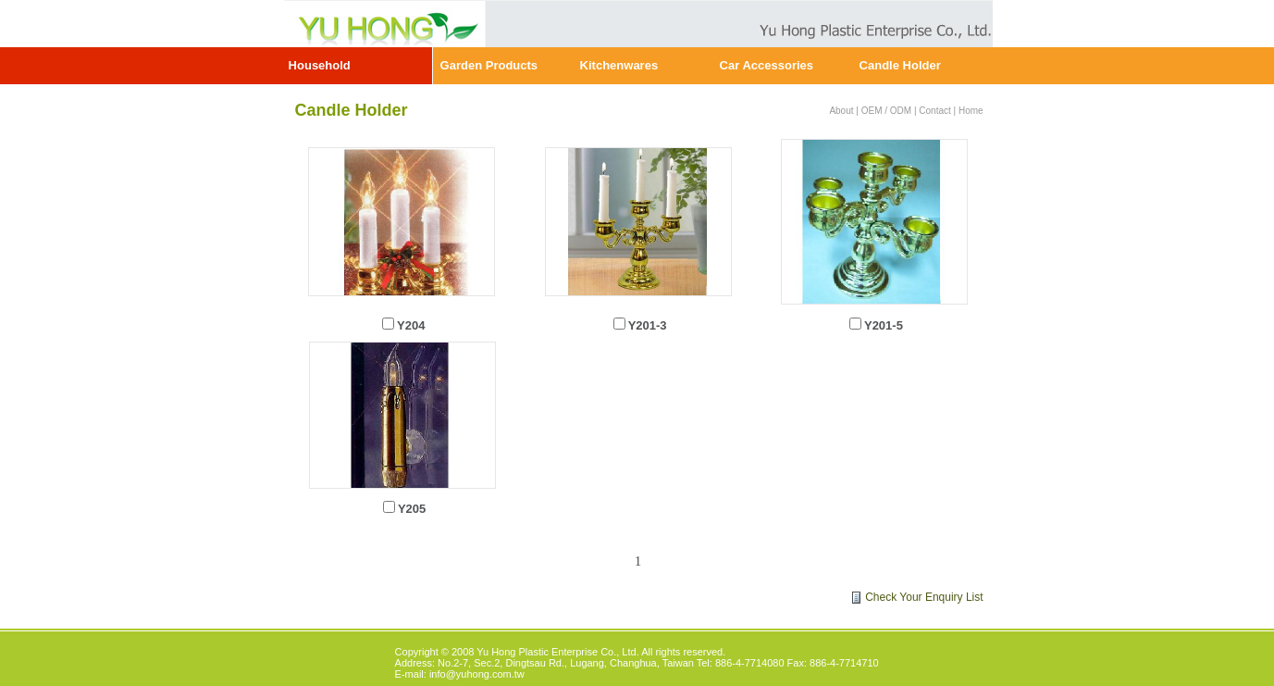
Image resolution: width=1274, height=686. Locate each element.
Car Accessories (766, 65)
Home (971, 111)
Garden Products (489, 65)
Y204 (411, 325)
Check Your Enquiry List (924, 597)
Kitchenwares (619, 65)
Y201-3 (647, 325)
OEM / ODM (886, 111)
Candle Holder (900, 65)
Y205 (412, 509)
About (841, 111)
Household (320, 65)
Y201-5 (883, 325)
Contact (934, 111)
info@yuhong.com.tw (477, 674)
